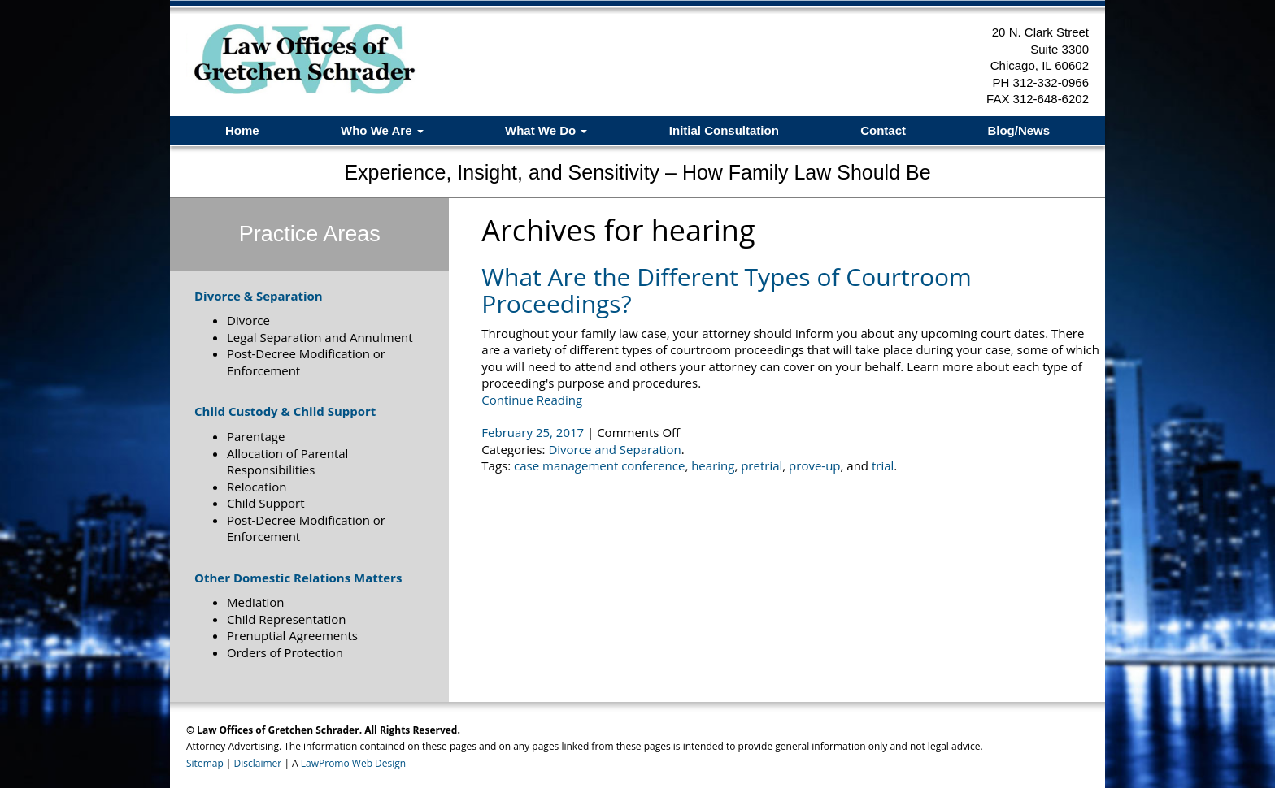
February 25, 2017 (534, 432)
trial (883, 465)
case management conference (599, 465)
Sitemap (205, 763)
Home (242, 130)
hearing (712, 465)
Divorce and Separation (614, 449)
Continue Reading (531, 400)
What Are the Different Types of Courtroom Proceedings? (726, 290)
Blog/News (1018, 130)
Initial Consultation (724, 130)
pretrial (761, 465)
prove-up (814, 465)
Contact (883, 130)
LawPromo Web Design (353, 763)
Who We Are (382, 130)
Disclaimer (258, 763)
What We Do (546, 130)
